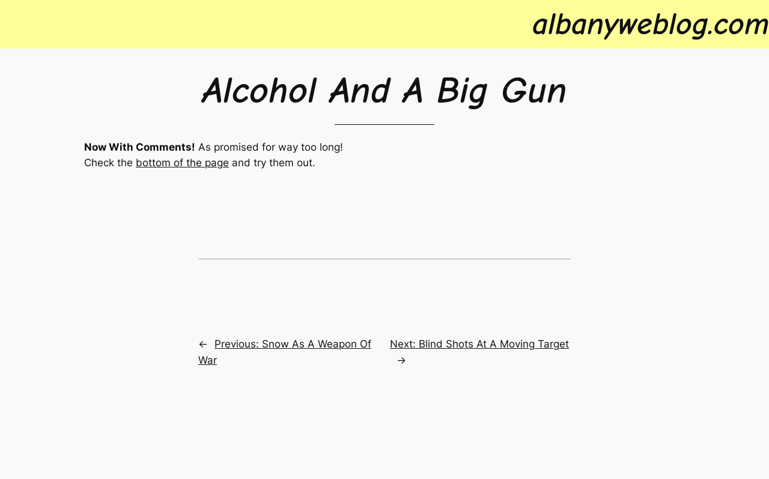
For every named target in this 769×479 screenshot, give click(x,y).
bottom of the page (182, 163)
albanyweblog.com (650, 24)
